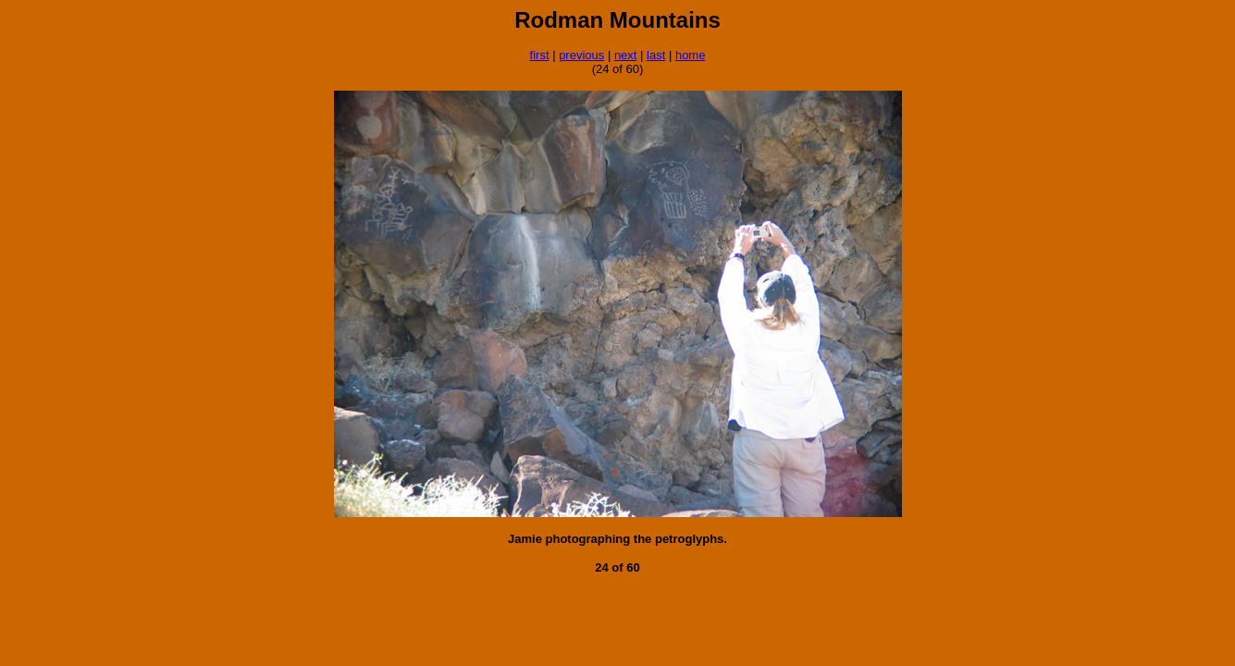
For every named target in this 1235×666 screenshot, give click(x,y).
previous (581, 55)
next (625, 55)
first (540, 55)
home (690, 55)
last (656, 55)
